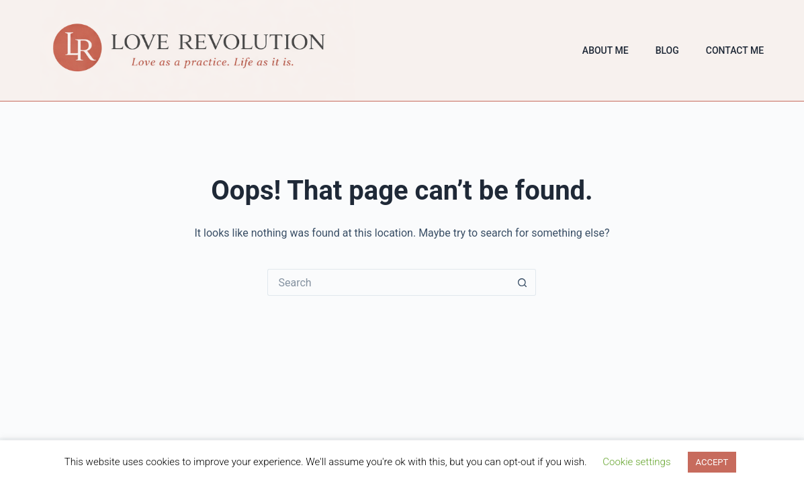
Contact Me (735, 50)
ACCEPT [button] (712, 462)
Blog (667, 50)
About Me (605, 50)
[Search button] (522, 282)
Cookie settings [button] (636, 462)
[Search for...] (388, 282)
